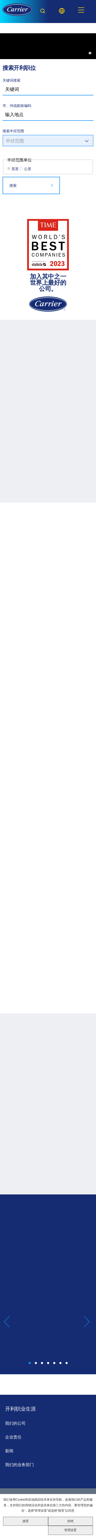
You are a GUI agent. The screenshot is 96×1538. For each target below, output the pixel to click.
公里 (27, 168)
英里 (15, 168)
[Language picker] (61, 10)
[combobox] (48, 114)
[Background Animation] (48, 57)
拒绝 (70, 1521)
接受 (26, 1521)
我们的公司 (15, 1423)
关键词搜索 (11, 80)
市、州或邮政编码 (17, 105)
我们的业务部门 (19, 1465)
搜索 (13, 185)
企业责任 (13, 1437)
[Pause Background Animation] (89, 53)
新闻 (9, 1451)
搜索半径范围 (13, 130)
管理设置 (70, 1530)
